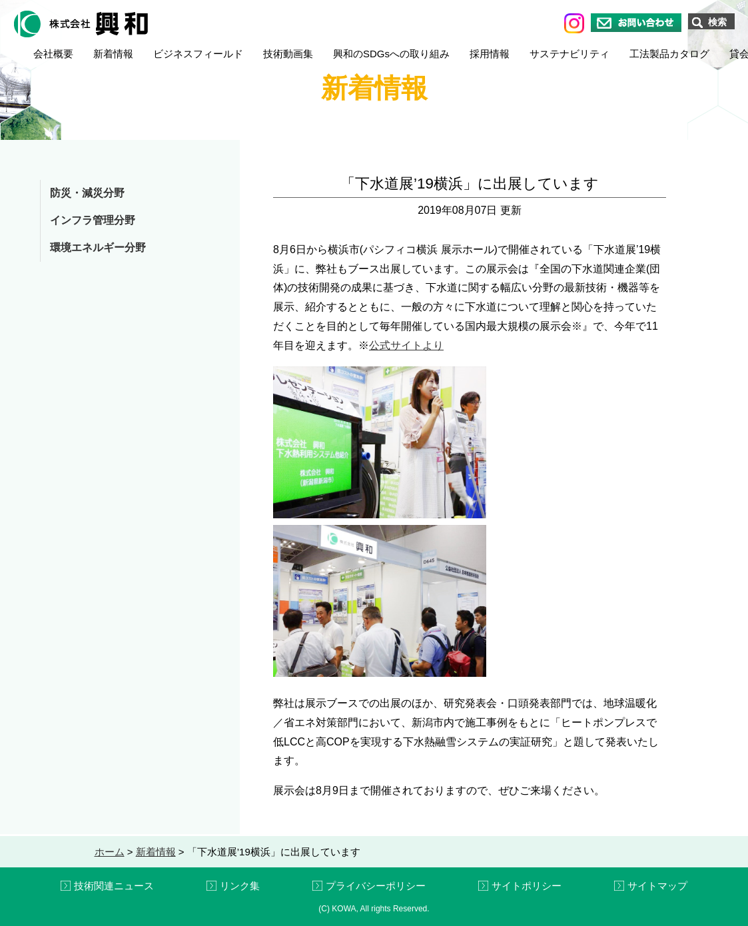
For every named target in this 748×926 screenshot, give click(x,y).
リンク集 (240, 885)
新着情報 (113, 53)
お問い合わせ (636, 22)
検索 (717, 22)
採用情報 (490, 53)
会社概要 (53, 53)
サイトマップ (657, 885)
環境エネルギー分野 (98, 247)
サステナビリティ (569, 53)
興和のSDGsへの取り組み (391, 53)
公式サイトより (406, 345)
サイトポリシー (526, 885)
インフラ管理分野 (92, 220)
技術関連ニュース (114, 885)
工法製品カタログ (669, 53)
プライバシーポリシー (376, 885)
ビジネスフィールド (198, 53)
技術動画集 (288, 53)
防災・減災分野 (87, 193)
